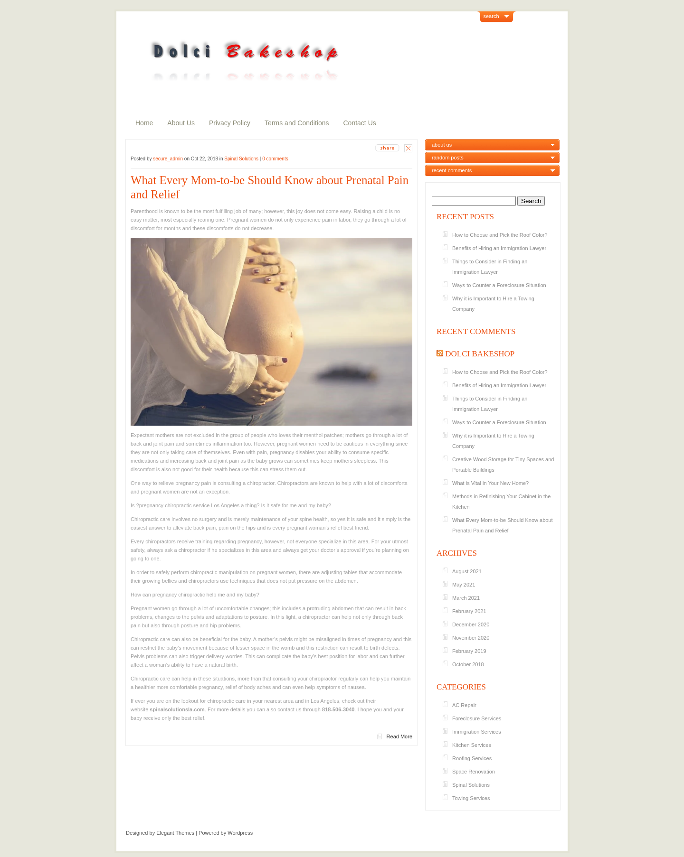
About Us (181, 123)
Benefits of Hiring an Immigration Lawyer (499, 248)
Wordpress (240, 833)
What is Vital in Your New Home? (490, 483)
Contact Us (359, 123)
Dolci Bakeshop (479, 353)
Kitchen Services (471, 745)
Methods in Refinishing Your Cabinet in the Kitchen (501, 502)
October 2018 (468, 664)
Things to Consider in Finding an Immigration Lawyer (489, 267)
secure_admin (168, 158)
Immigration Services (476, 732)
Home (144, 123)
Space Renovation (473, 771)
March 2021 (466, 598)
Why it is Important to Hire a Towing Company (493, 304)
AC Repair (464, 705)
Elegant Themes (175, 833)
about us (442, 145)
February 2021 (469, 611)
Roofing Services (472, 758)
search (491, 16)
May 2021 (463, 584)
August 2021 (467, 571)
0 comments (275, 158)
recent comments (452, 170)
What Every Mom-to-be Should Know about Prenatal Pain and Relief (269, 187)
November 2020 (470, 638)
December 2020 (470, 624)
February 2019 (469, 651)
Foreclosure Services (476, 718)
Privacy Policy (229, 123)
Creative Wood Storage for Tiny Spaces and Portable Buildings (503, 464)
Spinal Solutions (241, 158)
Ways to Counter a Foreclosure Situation (499, 285)
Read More (399, 736)
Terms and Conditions (297, 123)
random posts (448, 157)
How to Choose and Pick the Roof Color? (500, 235)
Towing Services (471, 798)
